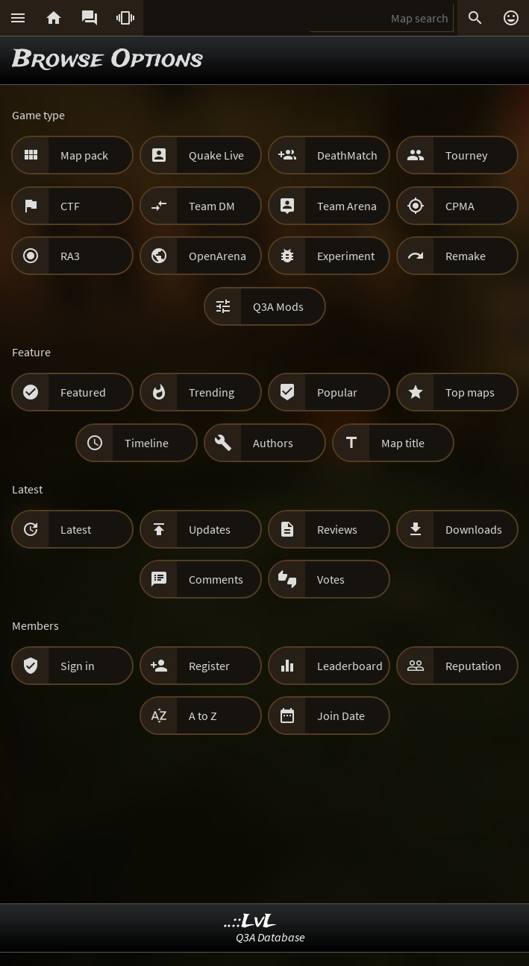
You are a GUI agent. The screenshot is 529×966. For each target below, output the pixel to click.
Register (209, 665)
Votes (331, 579)
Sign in (77, 665)
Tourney (466, 155)
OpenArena (217, 255)
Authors (273, 442)
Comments (216, 579)
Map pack (84, 155)
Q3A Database (270, 936)
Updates (210, 529)
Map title (403, 442)
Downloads (473, 529)
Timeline (147, 442)
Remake (465, 255)
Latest (75, 529)
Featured (83, 392)
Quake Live (216, 155)
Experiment (346, 255)
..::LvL (250, 922)
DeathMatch (347, 155)
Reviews (337, 529)
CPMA (460, 205)
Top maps (470, 392)
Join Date (341, 715)
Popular (337, 392)
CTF (70, 205)
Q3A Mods (278, 306)
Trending (211, 392)
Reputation (473, 665)
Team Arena (347, 205)
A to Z (203, 715)
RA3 (70, 255)
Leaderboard (350, 665)
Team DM (212, 205)
